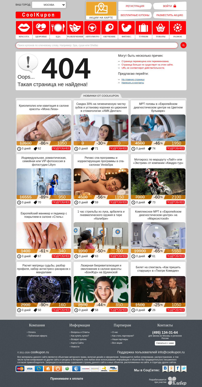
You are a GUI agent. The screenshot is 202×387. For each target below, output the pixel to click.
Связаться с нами (165, 343)
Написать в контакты (133, 82)
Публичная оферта (37, 336)
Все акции (117, 343)
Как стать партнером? (123, 336)
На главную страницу (133, 79)
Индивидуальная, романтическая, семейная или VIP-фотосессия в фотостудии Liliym (43, 161)
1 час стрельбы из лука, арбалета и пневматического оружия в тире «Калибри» (100, 215)
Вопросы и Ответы (80, 332)
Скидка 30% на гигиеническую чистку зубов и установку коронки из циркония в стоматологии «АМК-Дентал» (101, 107)
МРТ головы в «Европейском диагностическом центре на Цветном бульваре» (158, 107)
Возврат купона (78, 339)
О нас (115, 332)
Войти (169, 5)
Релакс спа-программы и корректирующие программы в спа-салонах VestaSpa (101, 161)
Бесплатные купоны (135, 15)
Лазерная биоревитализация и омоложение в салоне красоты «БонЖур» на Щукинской (101, 269)
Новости (75, 346)
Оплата (32, 332)
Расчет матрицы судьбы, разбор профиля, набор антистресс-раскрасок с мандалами (43, 269)
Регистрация (135, 6)
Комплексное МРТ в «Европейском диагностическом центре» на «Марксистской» (158, 215)
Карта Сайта (77, 343)
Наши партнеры (120, 339)
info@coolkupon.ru (171, 352)
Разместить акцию (169, 15)
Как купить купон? (80, 336)
